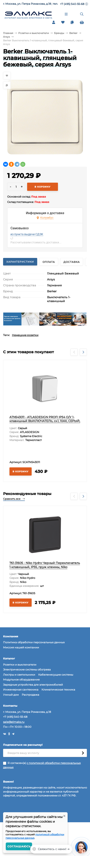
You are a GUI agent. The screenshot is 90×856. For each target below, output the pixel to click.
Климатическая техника (58, 689)
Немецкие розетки (25, 335)
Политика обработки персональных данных (34, 642)
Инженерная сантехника (20, 689)
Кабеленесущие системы (55, 674)
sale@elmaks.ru (13, 721)
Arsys (6, 36)
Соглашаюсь (19, 846)
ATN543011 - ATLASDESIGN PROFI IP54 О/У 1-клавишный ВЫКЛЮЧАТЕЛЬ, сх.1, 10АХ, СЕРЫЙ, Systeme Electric (44, 421)
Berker (73, 33)
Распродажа (30, 694)
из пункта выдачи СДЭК (26, 234)
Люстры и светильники (19, 674)
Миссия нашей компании (21, 647)
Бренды (59, 33)
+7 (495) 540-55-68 (72, 4)
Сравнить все (14, 498)
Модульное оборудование (21, 679)
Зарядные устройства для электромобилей (33, 684)
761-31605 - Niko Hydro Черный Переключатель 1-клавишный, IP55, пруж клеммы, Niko (44, 565)
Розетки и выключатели (33, 33)
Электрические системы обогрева (27, 669)
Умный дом (11, 694)
